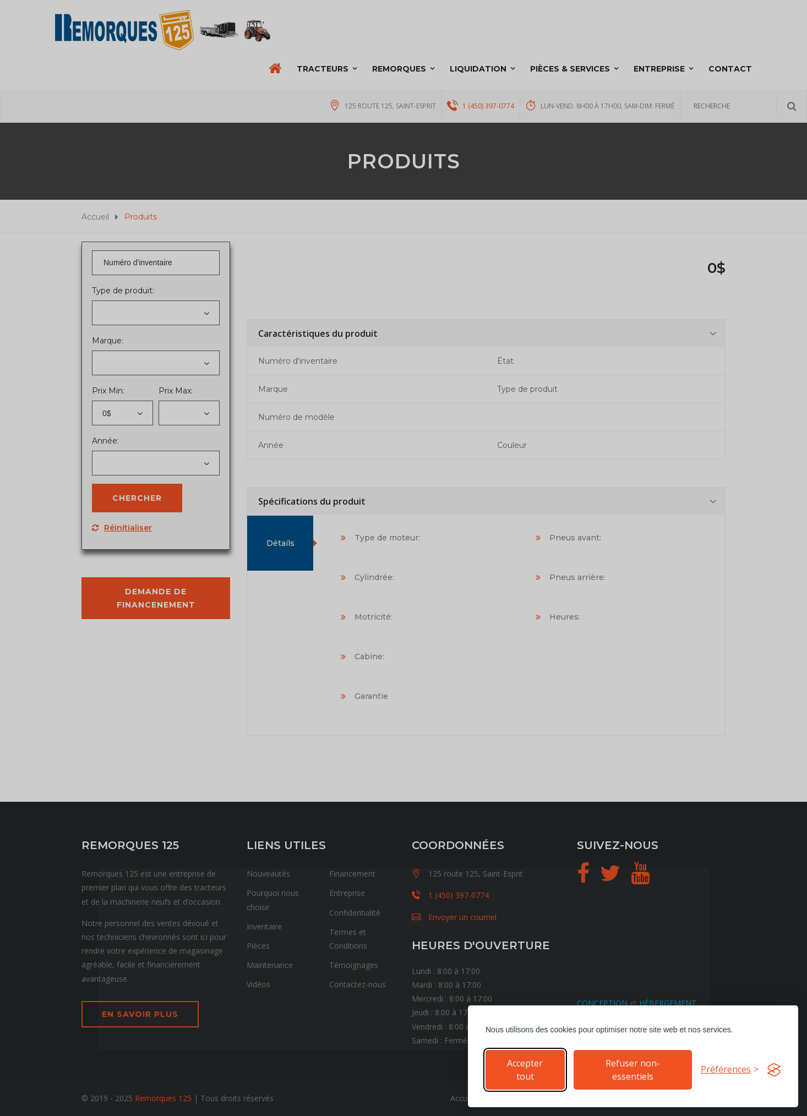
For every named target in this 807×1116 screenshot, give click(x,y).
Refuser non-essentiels (633, 1069)
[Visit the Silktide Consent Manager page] (774, 1069)
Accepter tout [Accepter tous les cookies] (525, 1069)
